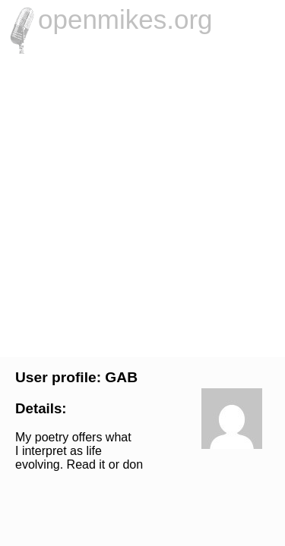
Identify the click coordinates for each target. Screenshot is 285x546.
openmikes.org (125, 19)
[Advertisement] (142, 203)
